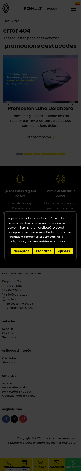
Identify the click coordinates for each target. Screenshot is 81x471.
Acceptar (21, 251)
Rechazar (43, 251)
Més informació (54, 241)
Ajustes (64, 251)
